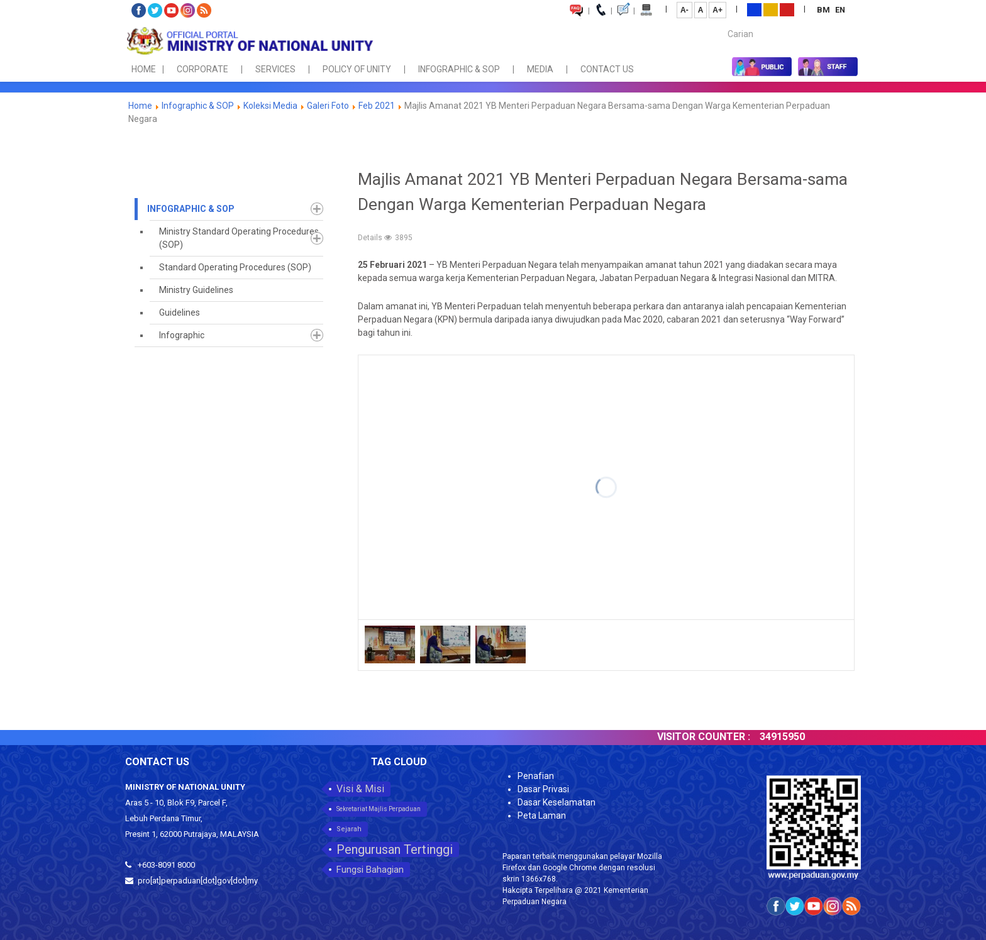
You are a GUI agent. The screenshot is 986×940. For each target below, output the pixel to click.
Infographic (181, 335)
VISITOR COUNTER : (713, 737)
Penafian (536, 776)
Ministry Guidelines (196, 290)
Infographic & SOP (198, 106)
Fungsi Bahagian (370, 869)
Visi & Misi (360, 789)
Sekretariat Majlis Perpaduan (378, 808)
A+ (717, 10)
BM (824, 9)
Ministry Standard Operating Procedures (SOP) (239, 238)
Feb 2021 (376, 106)
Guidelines (179, 312)
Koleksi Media (270, 106)
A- (684, 10)
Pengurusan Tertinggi (394, 849)
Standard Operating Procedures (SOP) (235, 267)
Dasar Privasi (543, 789)
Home (140, 106)
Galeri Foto (328, 106)
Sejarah (349, 829)
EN (840, 9)
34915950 (792, 737)
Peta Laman (542, 815)
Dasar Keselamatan (556, 802)
